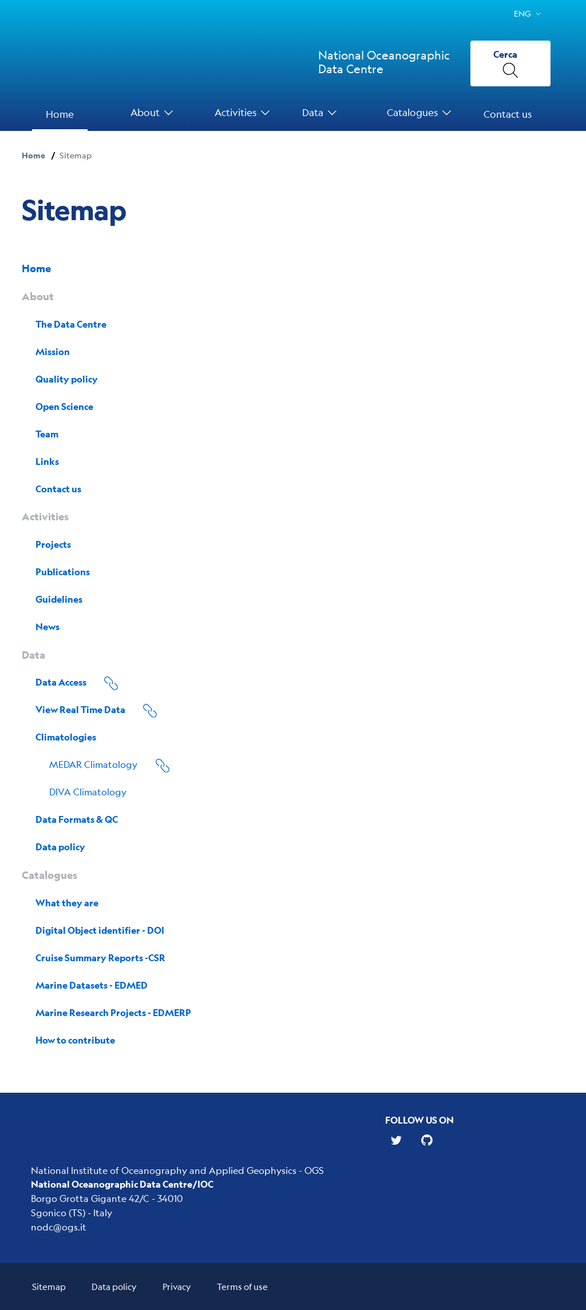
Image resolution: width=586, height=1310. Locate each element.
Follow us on (419, 1120)
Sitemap (49, 1286)
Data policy (114, 1286)
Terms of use (242, 1286)
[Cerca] (510, 63)
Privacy (177, 1286)
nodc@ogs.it (58, 1227)
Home (33, 155)
